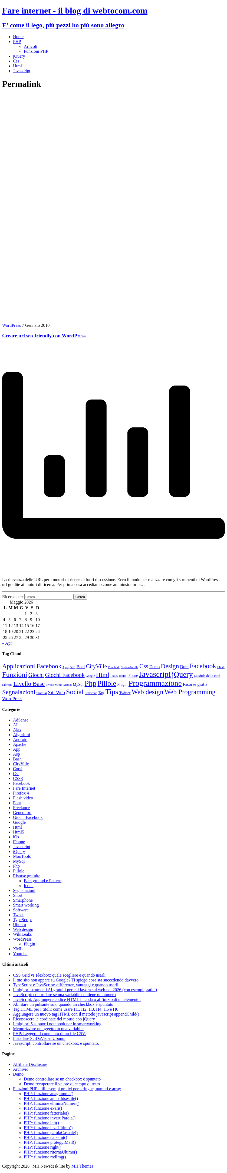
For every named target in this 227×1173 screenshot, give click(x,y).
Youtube (20, 953)
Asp (16, 754)
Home (18, 36)
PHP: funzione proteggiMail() (50, 1142)
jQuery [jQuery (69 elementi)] (182, 674)
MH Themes (82, 1166)
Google (19, 822)
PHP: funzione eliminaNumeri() (51, 1103)
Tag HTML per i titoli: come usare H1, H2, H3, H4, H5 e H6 (65, 1009)
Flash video (23, 798)
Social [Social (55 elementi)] (75, 692)
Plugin (29, 944)
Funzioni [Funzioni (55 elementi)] (14, 674)
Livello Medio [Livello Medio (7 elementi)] (54, 684)
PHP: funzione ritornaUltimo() (50, 1152)
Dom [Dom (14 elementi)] (184, 666)
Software (21, 910)
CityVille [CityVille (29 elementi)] (96, 666)
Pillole (18, 871)
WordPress (11, 325)
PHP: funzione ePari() (43, 1108)
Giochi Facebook (28, 817)
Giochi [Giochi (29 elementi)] (36, 675)
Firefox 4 (21, 793)
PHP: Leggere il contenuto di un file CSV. (49, 1033)
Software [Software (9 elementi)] (91, 693)
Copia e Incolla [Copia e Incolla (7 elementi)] (129, 667)
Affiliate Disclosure (30, 1064)
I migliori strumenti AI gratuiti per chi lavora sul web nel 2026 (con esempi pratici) (85, 989)
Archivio (20, 1069)
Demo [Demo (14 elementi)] (154, 666)
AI (15, 725)
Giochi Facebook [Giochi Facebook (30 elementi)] (64, 675)
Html (17, 66)
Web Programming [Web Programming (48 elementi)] (190, 692)
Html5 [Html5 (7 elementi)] (114, 675)
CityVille (21, 764)
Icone (29, 885)
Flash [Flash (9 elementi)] (221, 667)
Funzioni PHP (36, 51)
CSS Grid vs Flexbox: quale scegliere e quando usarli (59, 975)
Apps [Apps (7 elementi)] (65, 667)
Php (16, 866)
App (17, 749)
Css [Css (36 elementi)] (143, 666)
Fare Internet (24, 788)
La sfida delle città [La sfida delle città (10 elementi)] (207, 676)
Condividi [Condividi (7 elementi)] (114, 667)
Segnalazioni (24, 890)
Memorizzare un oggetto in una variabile (48, 1028)
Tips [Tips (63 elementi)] (111, 692)
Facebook (21, 783)
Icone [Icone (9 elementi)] (122, 676)
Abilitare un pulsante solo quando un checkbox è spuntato (63, 1004)
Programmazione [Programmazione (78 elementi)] (155, 683)
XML (18, 949)
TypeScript (22, 919)
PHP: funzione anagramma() (48, 1093)
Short (17, 895)
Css (16, 61)
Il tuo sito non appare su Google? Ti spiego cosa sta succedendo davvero (76, 980)
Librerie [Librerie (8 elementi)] (7, 685)
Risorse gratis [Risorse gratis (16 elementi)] (195, 684)
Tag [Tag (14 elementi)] (101, 692)
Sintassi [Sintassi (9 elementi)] (41, 693)
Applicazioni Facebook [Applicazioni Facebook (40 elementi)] (31, 666)
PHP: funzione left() (41, 1123)
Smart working (26, 905)
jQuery (19, 56)
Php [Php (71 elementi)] (91, 683)
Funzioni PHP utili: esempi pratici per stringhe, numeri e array (67, 1088)
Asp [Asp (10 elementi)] (72, 667)
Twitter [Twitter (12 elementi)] (125, 693)
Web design (23, 929)
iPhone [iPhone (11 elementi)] (132, 676)
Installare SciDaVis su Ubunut (39, 1038)
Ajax (17, 729)
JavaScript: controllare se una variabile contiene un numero (64, 994)
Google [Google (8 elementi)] (90, 676)
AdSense (20, 720)
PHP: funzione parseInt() (45, 1137)
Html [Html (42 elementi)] (102, 674)
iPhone (19, 841)
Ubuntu (19, 924)
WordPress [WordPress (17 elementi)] (12, 698)
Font (17, 802)
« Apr (7, 643)
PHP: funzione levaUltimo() (48, 1127)
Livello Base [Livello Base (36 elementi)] (29, 683)
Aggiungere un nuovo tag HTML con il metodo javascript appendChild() (76, 1014)
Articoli (30, 46)
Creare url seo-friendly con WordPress (43, 335)
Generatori (22, 812)
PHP (17, 41)
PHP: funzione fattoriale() (46, 1113)
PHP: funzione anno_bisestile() (51, 1098)
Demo (18, 1074)
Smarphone (23, 900)
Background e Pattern (42, 880)
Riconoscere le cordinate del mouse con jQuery (54, 1019)
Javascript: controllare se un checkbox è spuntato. (56, 1043)
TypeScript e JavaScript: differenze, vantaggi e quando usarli (66, 985)
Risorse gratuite (26, 876)
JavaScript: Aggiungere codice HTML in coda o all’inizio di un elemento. (77, 999)
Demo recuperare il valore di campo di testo (62, 1084)
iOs (16, 837)
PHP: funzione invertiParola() (49, 1118)
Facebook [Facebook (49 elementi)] (203, 666)
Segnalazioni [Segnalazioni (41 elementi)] (18, 692)
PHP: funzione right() (42, 1147)
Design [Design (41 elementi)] (170, 666)
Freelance (21, 807)
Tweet (18, 914)
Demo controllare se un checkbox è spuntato (62, 1079)
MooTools (22, 856)
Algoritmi (21, 734)
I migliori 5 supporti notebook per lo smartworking (57, 1024)
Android (20, 739)
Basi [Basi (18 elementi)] (81, 666)
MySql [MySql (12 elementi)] (78, 684)
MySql (19, 861)
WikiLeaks (22, 934)
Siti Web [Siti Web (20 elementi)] (56, 692)
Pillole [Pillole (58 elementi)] (106, 683)
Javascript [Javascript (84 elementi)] (154, 674)
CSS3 (18, 778)
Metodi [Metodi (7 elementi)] (67, 684)
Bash (17, 759)
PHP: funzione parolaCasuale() (51, 1132)
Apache (19, 744)
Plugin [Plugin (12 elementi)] (122, 684)
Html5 (18, 832)
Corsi (17, 768)
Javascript (21, 70)
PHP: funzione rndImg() (45, 1157)
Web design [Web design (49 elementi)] (147, 692)
